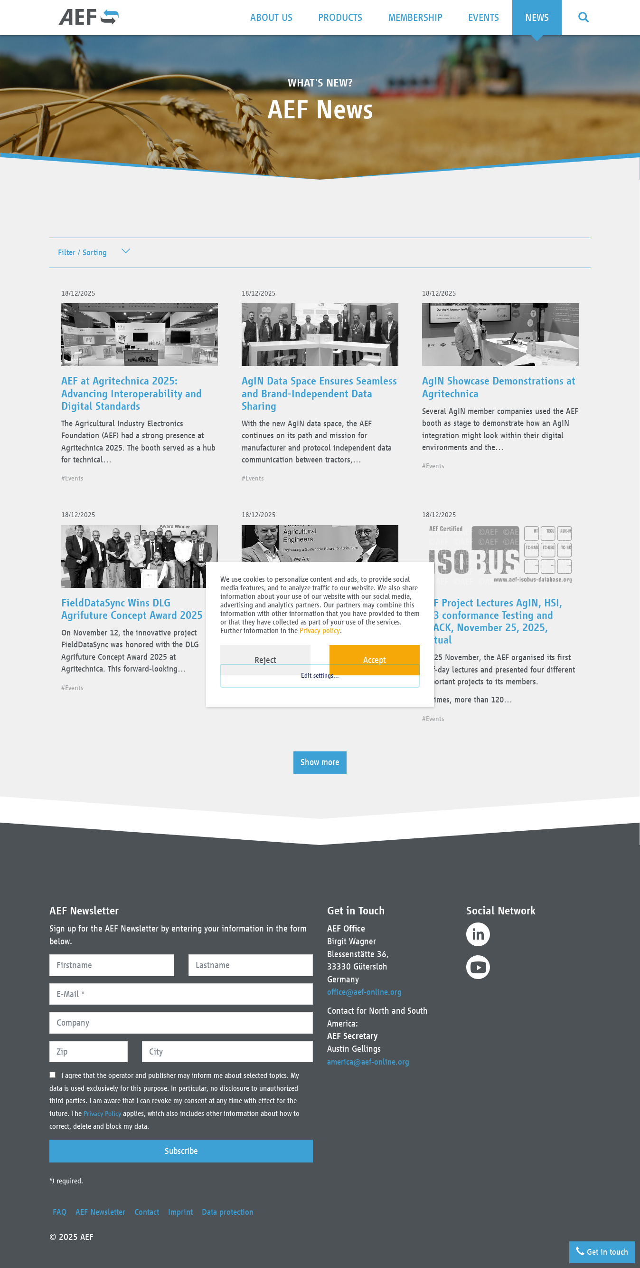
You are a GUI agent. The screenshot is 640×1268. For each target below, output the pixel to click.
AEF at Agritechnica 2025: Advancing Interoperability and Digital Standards (136, 397)
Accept (374, 660)
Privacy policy (320, 630)
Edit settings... (320, 684)
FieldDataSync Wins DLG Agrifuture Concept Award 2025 (136, 619)
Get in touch (598, 1249)
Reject (265, 660)
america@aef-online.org (370, 1061)
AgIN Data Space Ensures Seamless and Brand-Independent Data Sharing (305, 397)
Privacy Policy (105, 1113)
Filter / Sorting (84, 253)
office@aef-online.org (366, 992)
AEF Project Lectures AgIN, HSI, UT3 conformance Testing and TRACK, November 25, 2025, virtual (496, 631)
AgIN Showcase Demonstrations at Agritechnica (497, 391)
